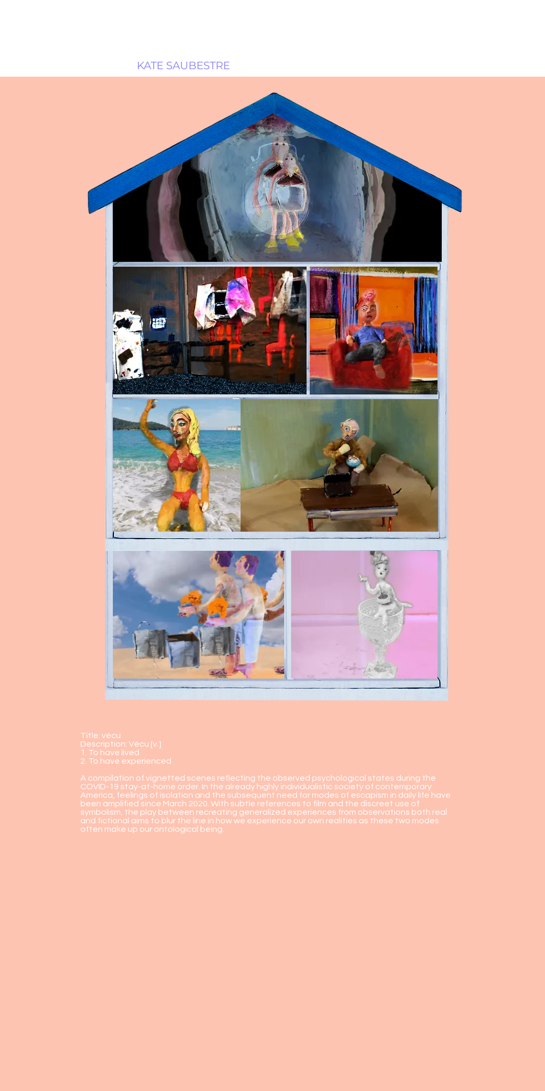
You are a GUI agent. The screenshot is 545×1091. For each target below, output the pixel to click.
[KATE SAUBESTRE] (183, 65)
